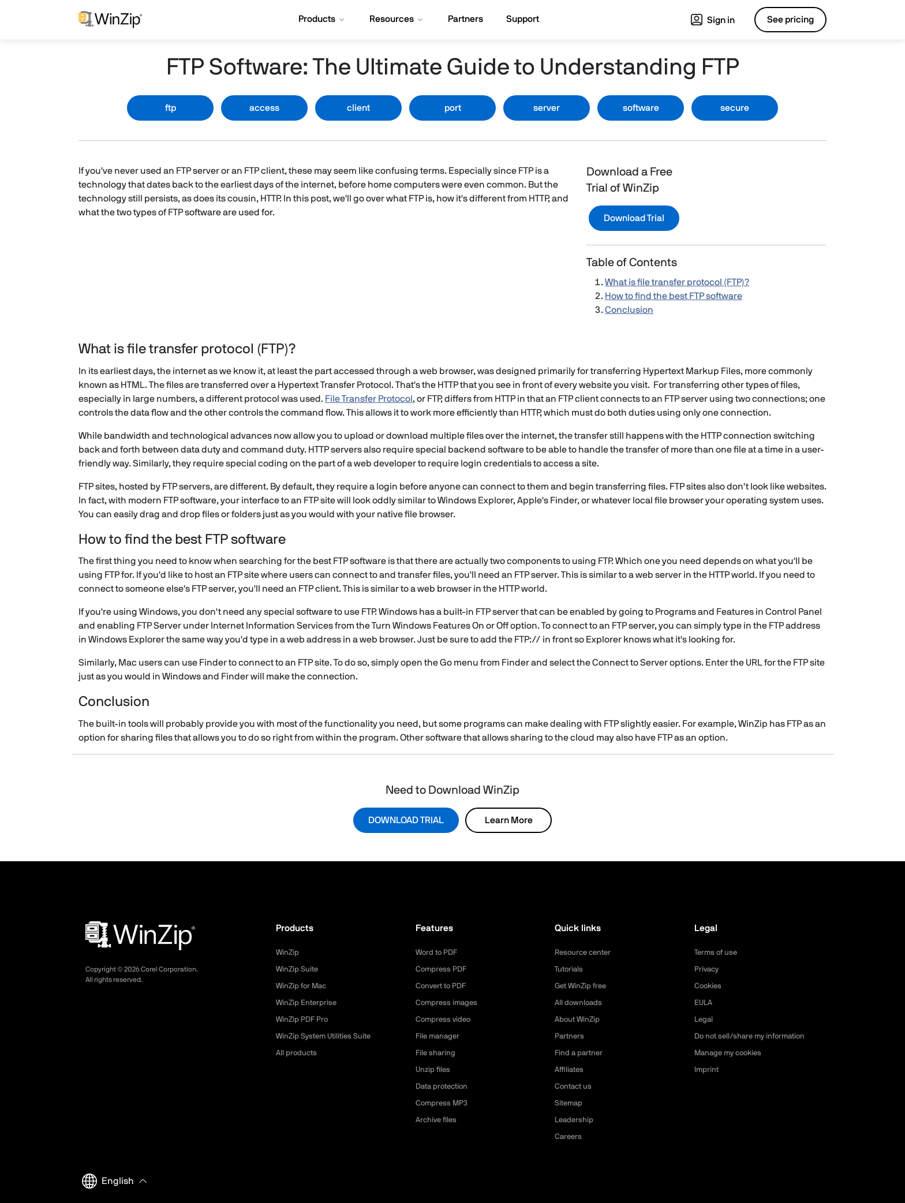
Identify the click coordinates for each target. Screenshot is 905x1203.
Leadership (575, 1120)
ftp (170, 108)
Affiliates (570, 1070)
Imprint (707, 1070)
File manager (439, 1036)
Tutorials (570, 969)
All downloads (579, 1003)
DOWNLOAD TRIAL (406, 820)
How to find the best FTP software (673, 296)
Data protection (444, 1086)
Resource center (585, 952)
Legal (704, 1019)
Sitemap (570, 1103)
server (546, 108)
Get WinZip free (583, 986)
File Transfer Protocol (369, 399)
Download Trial (634, 218)
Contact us (574, 1086)
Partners (570, 1036)
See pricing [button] (790, 19)
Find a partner (580, 1053)
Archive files (438, 1120)
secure (734, 108)
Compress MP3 (443, 1103)
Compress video (445, 1019)
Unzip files (434, 1070)
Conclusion (629, 310)
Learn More (509, 820)
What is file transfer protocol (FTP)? (677, 282)
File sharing (436, 1053)
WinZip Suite (298, 969)
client (358, 108)
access (264, 108)
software (641, 108)
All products (297, 1053)
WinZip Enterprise (307, 1003)
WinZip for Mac (303, 986)
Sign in (713, 20)
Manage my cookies (731, 1053)
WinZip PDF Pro (303, 1019)
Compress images (448, 1003)
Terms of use (717, 952)
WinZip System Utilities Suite (326, 1036)
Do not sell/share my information (754, 1036)
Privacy (707, 969)
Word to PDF (438, 952)
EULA (704, 1003)
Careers (569, 1137)
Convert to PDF (443, 986)
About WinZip (579, 1019)
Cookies (709, 986)
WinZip (288, 952)
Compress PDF (442, 969)
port (452, 108)
